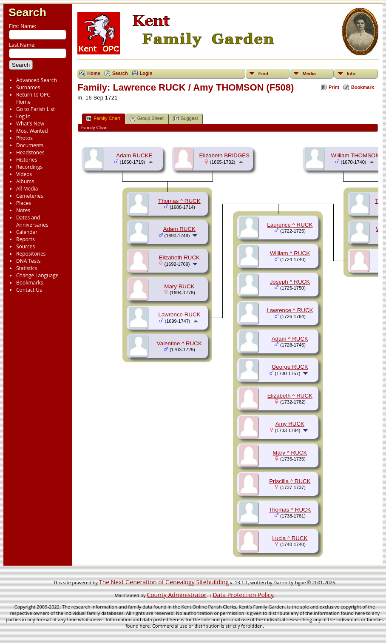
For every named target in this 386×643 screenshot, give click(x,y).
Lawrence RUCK (179, 314)
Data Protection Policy (243, 595)
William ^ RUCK (290, 253)
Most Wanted (32, 130)
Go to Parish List (35, 109)
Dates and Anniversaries (32, 221)
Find (263, 73)
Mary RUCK (179, 286)
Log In (23, 116)
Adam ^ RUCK (290, 339)
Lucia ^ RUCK (289, 538)
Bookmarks (29, 282)
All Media (27, 188)
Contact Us (29, 289)
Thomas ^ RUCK (179, 201)
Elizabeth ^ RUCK (289, 396)
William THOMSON (355, 155)
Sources (25, 246)
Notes (23, 210)
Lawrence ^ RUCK (290, 310)
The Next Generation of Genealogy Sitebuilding (164, 582)
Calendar (26, 232)
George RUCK (290, 367)
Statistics (26, 268)
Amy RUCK (289, 424)
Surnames (28, 87)
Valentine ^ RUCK (179, 343)
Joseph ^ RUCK (290, 282)
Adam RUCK (179, 229)
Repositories (30, 253)
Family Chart (103, 118)
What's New (30, 123)
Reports (25, 239)
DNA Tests (28, 261)
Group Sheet (147, 118)
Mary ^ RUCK (289, 453)
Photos (24, 138)
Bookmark (362, 87)
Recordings (29, 167)
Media (309, 73)
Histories (26, 159)
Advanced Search (36, 80)
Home (93, 73)
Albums (25, 181)
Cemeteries (29, 195)
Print (334, 87)
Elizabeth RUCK (179, 257)
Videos (24, 174)
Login (146, 73)
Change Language (37, 275)
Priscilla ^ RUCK (289, 481)
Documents (29, 145)
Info (351, 73)
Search (27, 12)
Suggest (185, 118)
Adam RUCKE (134, 155)
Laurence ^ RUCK (289, 225)
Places (23, 203)
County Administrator (176, 595)
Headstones (30, 152)
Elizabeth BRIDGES (224, 155)
